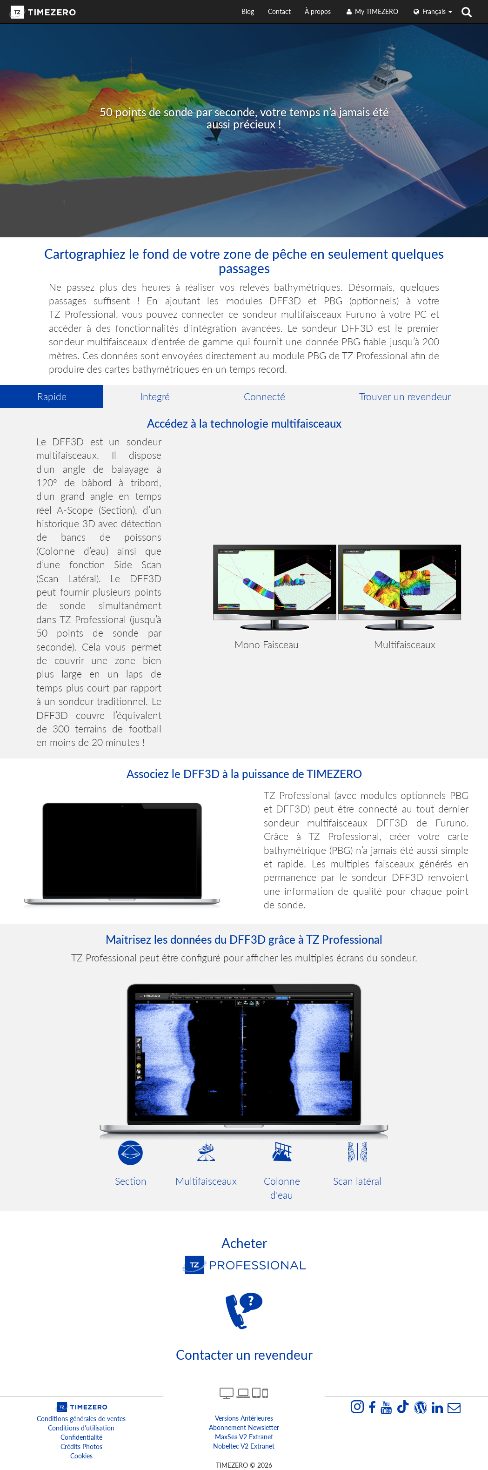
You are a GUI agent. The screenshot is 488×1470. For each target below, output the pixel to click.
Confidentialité (81, 1437)
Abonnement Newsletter (244, 1427)
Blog (247, 11)
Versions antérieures (244, 1418)
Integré (155, 396)
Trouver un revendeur (405, 396)
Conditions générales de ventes (81, 1419)
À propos (318, 11)
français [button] (432, 11)
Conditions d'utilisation (81, 1428)
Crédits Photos (81, 1446)
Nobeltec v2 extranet (243, 1446)
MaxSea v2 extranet (244, 1437)
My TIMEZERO (371, 11)
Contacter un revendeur (244, 1355)
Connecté (264, 396)
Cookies (81, 1456)
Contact (279, 11)
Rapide (52, 396)
